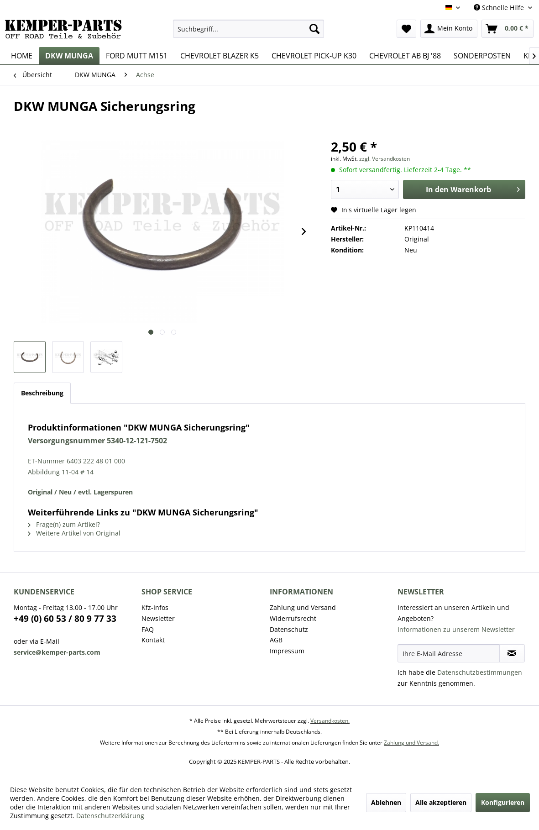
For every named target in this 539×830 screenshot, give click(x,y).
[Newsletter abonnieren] (512, 653)
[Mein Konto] (448, 29)
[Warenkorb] (507, 29)
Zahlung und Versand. (411, 742)
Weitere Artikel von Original (74, 533)
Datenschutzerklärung (110, 815)
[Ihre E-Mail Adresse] (449, 653)
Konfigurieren (502, 802)
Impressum (287, 650)
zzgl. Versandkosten (384, 159)
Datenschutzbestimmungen (479, 672)
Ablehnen (386, 802)
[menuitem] (248, 29)
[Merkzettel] (406, 29)
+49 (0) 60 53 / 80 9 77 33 (65, 619)
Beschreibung (42, 393)
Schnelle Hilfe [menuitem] (500, 7)
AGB (276, 640)
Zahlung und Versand (303, 607)
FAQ (147, 629)
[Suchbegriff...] (248, 29)
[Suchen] (314, 29)
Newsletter (158, 618)
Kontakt (153, 640)
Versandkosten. (330, 721)
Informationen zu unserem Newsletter (456, 629)
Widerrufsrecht (293, 618)
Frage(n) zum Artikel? (64, 524)
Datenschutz (289, 629)
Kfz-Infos (154, 607)
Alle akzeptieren (440, 802)
